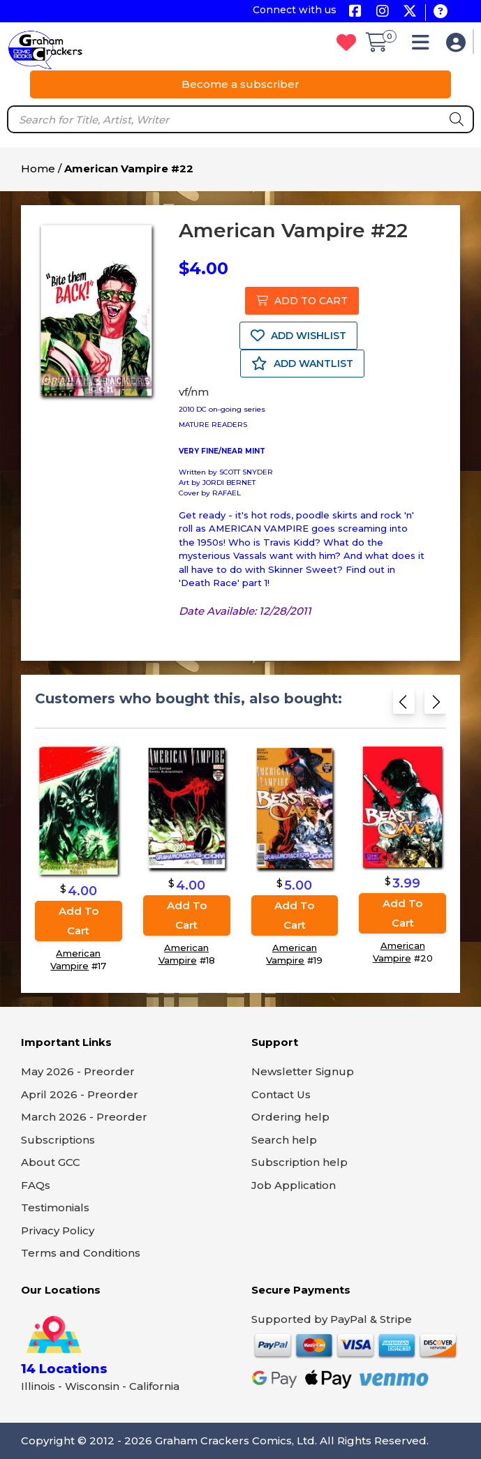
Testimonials (55, 1207)
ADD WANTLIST (302, 364)
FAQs (35, 1185)
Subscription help (299, 1162)
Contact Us (281, 1094)
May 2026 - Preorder (78, 1071)
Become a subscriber (240, 84)
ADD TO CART (302, 300)
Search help (284, 1139)
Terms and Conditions (80, 1252)
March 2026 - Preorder (84, 1116)
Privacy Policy (57, 1230)
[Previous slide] (404, 704)
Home (38, 168)
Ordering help (290, 1116)
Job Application (293, 1185)
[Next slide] (435, 704)
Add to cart (78, 920)
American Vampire (75, 959)
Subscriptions (58, 1139)
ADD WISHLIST (298, 336)
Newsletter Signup (302, 1071)
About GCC (50, 1162)
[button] (424, 45)
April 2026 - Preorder (79, 1094)
